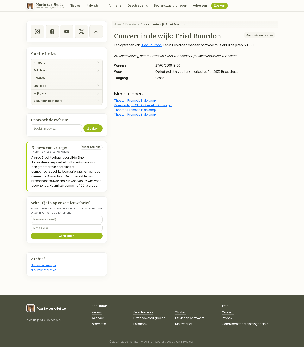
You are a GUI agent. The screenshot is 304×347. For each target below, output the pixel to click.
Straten (180, 312)
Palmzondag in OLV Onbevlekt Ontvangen (143, 105)
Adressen (200, 5)
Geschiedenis (137, 5)
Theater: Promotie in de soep (135, 100)
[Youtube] (66, 31)
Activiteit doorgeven (259, 35)
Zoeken (219, 5)
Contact (228, 312)
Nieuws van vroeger (43, 265)
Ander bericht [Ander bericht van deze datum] (91, 147)
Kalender (93, 5)
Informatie (113, 5)
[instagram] (37, 31)
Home (117, 24)
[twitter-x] (81, 31)
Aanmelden (66, 236)
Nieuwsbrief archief (43, 270)
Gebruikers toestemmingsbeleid (245, 324)
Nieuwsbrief (183, 324)
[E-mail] (96, 31)
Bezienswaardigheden (170, 5)
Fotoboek (140, 324)
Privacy (227, 318)
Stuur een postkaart (189, 318)
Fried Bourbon (151, 45)
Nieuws (75, 5)
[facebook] (52, 31)
